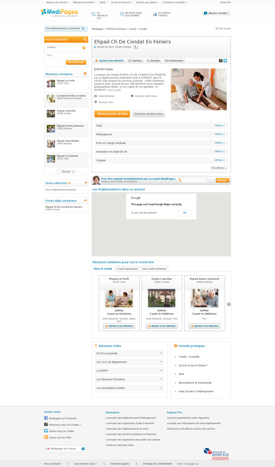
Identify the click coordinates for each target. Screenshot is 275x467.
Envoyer (155, 60)
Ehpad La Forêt (119, 279)
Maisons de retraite (56, 2)
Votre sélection (57, 183)
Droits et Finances (120, 2)
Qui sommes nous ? (86, 463)
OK (185, 212)
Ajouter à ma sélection (111, 60)
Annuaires (112, 412)
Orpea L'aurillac (161, 279)
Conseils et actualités (174, 2)
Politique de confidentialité (157, 463)
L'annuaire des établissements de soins (127, 428)
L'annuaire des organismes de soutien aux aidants (133, 439)
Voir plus (66, 171)
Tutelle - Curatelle (189, 356)
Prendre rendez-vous (149, 113)
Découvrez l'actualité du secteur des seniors (191, 428)
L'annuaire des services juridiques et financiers (131, 434)
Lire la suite (114, 89)
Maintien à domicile (83, 2)
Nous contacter (52, 463)
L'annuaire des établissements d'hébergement (131, 417)
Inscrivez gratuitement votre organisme (188, 417)
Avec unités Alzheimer (154, 268)
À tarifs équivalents (127, 268)
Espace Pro (225, 2)
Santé (102, 2)
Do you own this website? (144, 212)
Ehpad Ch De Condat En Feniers (66, 208)
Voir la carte (223, 28)
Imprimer (137, 60)
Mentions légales (120, 463)
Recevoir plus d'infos (113, 113)
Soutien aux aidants (146, 2)
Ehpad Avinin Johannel (204, 279)
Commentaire (176, 60)
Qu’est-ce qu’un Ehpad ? (193, 365)
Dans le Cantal (103, 268)
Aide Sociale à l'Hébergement (196, 391)
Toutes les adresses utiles (120, 445)
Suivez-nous (52, 412)
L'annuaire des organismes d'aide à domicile (130, 423)
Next (229, 304)
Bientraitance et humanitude (195, 382)
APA (181, 374)
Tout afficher (217, 168)
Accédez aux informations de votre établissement (193, 423)
